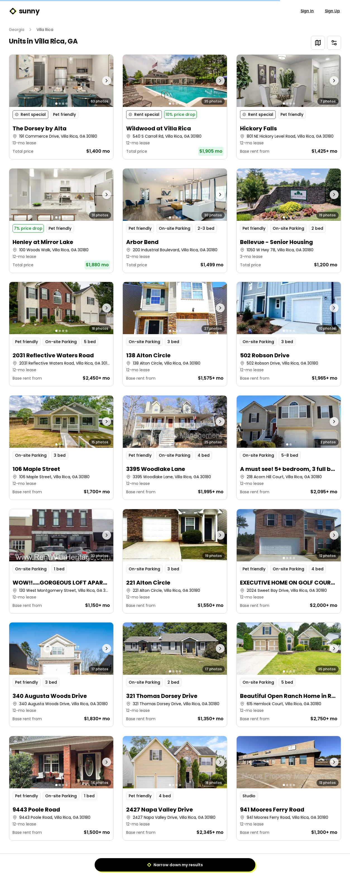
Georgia (16, 29)
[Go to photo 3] (63, 103)
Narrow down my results (175, 865)
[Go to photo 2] (60, 103)
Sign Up (332, 11)
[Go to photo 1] (56, 103)
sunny (24, 11)
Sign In (307, 11)
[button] (61, 106)
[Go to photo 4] (66, 103)
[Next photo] (100, 81)
